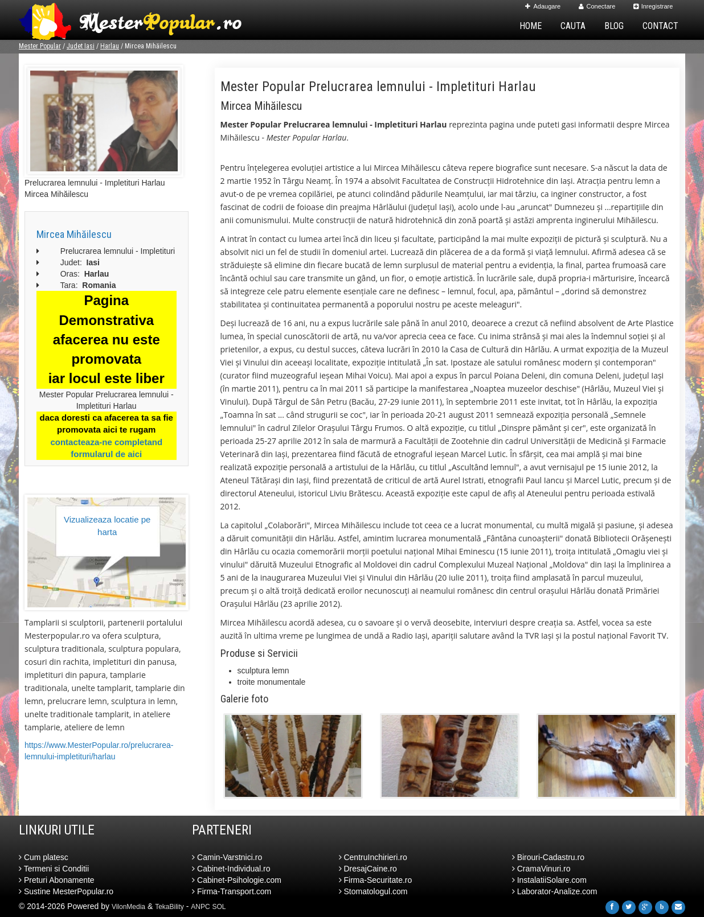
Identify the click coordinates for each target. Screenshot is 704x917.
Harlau (109, 46)
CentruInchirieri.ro (373, 857)
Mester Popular (40, 46)
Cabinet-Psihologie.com (236, 880)
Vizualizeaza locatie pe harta (107, 525)
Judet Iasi (81, 46)
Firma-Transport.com (231, 891)
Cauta (573, 25)
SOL (219, 907)
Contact (660, 25)
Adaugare (542, 6)
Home (530, 25)
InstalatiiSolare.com (549, 880)
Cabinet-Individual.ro (231, 868)
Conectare (597, 6)
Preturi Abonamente (57, 880)
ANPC (200, 907)
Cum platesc (43, 857)
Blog (614, 25)
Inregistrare (653, 6)
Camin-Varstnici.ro (227, 857)
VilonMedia (128, 907)
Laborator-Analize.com (554, 891)
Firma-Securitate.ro (375, 880)
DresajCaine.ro (368, 868)
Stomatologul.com (373, 891)
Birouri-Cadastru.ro (548, 857)
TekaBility (169, 907)
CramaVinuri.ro (541, 868)
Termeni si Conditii (54, 868)
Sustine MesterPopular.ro (66, 891)
